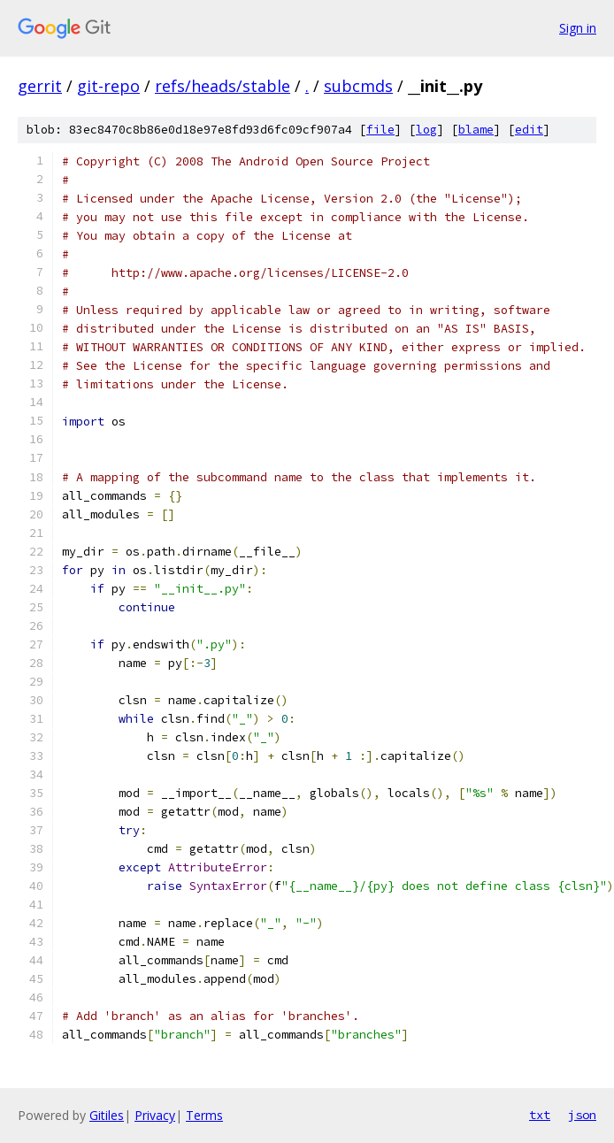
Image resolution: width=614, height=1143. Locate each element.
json (582, 1115)
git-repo (108, 85)
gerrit (40, 85)
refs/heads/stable (222, 85)
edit (529, 129)
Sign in (577, 27)
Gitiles (106, 1115)
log (426, 129)
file (380, 129)
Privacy (154, 1115)
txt (539, 1115)
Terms (204, 1115)
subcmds (358, 85)
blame (476, 129)
